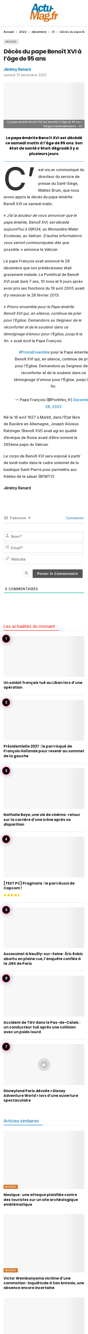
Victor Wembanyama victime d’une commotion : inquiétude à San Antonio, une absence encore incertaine (44, 1283)
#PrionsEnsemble (34, 352)
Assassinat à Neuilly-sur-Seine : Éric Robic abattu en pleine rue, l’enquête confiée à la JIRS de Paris (43, 958)
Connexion (74, 518)
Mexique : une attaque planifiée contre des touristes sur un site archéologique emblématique (41, 1199)
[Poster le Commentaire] (58, 573)
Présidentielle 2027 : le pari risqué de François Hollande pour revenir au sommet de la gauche (44, 751)
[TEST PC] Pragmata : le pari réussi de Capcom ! (39, 886)
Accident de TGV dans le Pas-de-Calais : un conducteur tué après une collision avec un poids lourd (42, 1027)
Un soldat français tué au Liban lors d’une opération (43, 685)
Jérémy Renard (17, 69)
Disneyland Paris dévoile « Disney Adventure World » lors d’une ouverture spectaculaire (41, 1095)
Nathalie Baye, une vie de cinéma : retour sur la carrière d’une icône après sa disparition (42, 819)
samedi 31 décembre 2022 (25, 75)
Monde (11, 41)
